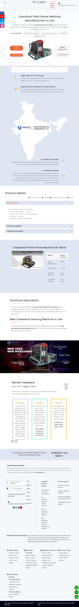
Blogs (28, 496)
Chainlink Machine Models (44, 484)
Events (28, 492)
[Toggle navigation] (5, 2)
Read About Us (40, 472)
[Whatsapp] (75, 596)
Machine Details (12, 203)
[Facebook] (2, 13)
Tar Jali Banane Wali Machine (56, 539)
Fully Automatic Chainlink (32, 33)
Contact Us (29, 503)
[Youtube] (2, 16)
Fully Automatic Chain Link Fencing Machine (44, 501)
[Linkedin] (2, 19)
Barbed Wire (63, 33)
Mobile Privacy (59, 603)
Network (67, 603)
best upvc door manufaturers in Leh (58, 435)
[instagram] (2, 26)
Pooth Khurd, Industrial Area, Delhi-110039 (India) (64, 555)
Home (28, 481)
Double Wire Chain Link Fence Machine (45, 491)
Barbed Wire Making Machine (49, 537)
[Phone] (75, 591)
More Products (63, 481)
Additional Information (15, 231)
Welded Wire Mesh (39, 36)
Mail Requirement (62, 48)
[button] (53, 5)
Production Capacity (14, 226)
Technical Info (62, 55)
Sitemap (28, 499)
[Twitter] (2, 22)
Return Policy (41, 603)
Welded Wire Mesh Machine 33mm (48, 541)
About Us (29, 485)
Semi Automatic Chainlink (50, 33)
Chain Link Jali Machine (40, 539)
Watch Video (16, 55)
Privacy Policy (50, 603)
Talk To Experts (16, 48)
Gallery (28, 488)
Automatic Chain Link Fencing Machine (40, 535)
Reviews (71, 197)
